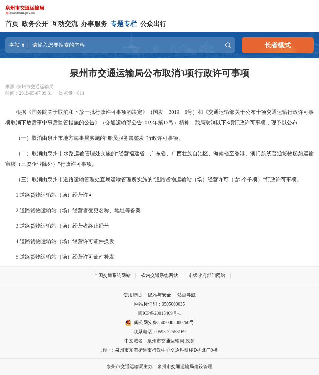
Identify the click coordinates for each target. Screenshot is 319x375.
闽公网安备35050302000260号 (159, 323)
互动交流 (64, 23)
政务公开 (35, 23)
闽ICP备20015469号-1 (159, 313)
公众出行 (153, 23)
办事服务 (94, 23)
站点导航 (186, 294)
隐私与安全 (159, 294)
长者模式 (277, 45)
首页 (11, 23)
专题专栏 (123, 23)
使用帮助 (132, 294)
